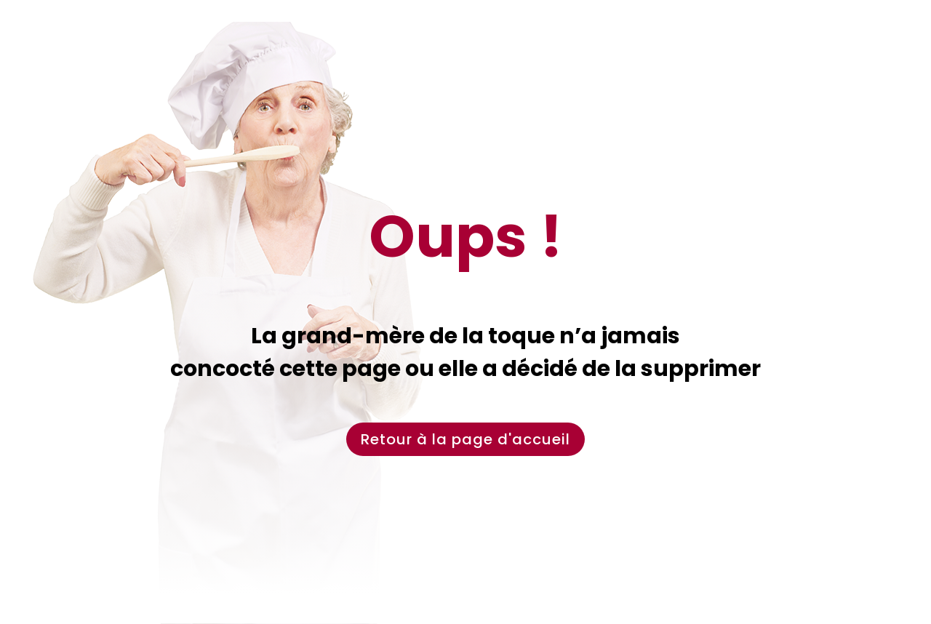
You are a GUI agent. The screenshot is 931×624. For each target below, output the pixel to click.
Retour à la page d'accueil (465, 439)
